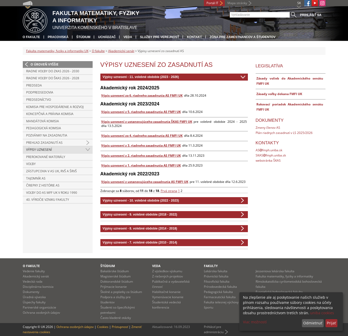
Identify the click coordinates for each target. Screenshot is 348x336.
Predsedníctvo (38, 99)
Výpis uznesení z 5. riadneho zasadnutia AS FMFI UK (141, 112)
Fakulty (211, 266)
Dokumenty (31, 292)
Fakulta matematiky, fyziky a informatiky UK (57, 51)
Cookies (102, 327)
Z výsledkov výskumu (167, 271)
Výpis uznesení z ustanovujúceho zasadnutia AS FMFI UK (144, 182)
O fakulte (31, 37)
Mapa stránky (237, 3)
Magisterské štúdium (115, 276)
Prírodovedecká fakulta (220, 286)
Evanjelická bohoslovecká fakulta (279, 292)
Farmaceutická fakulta (220, 297)
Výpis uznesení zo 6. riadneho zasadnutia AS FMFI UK (142, 95)
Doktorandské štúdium (116, 281)
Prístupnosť (120, 327)
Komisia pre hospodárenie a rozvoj (55, 107)
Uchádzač (107, 37)
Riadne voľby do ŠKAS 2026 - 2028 (52, 78)
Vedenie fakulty (34, 271)
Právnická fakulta (216, 276)
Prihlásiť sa (310, 15)
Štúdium (83, 37)
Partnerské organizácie (39, 307)
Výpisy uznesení (39, 149)
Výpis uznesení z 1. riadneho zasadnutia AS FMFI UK (141, 165)
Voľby (31, 164)
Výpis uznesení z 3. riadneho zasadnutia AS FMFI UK (141, 145)
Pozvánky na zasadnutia (46, 135)
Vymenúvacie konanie (167, 297)
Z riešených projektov (167, 276)
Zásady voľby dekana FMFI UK (279, 94)
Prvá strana (169, 191)
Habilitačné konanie (166, 292)
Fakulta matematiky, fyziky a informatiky (284, 276)
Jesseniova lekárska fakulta (275, 271)
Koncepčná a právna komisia (49, 114)
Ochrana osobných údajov (41, 312)
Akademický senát (121, 51)
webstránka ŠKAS (268, 160)
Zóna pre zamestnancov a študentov (242, 37)
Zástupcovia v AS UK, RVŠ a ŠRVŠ (51, 171)
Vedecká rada (32, 281)
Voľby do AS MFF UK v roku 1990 (51, 192)
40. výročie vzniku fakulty (47, 199)
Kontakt (194, 37)
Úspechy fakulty (34, 302)
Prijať (331, 322)
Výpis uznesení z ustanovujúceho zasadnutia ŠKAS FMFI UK (146, 121)
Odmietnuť (312, 322)
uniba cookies (322, 312)
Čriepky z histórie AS (43, 185)
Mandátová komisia (42, 121)
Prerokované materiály (45, 157)
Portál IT (212, 3)
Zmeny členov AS (268, 127)
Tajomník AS (36, 178)
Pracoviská (58, 37)
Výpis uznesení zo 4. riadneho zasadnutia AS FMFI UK (142, 135)
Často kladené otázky (115, 318)
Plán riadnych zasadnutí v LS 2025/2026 (284, 133)
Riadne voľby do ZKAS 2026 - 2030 (52, 71)
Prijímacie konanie (113, 286)
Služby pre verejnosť (159, 37)
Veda (127, 37)
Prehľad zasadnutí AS (44, 142)
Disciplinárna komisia (38, 286)
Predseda (34, 85)
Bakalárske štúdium (114, 271)
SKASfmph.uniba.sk (271, 155)
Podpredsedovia (39, 92)
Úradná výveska (34, 297)
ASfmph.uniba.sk (269, 150)
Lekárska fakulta (215, 271)
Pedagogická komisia (43, 128)
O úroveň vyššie (44, 64)
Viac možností (255, 321)
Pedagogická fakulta (218, 292)
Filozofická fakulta (216, 281)
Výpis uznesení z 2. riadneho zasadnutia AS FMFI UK (141, 155)
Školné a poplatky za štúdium (121, 292)
